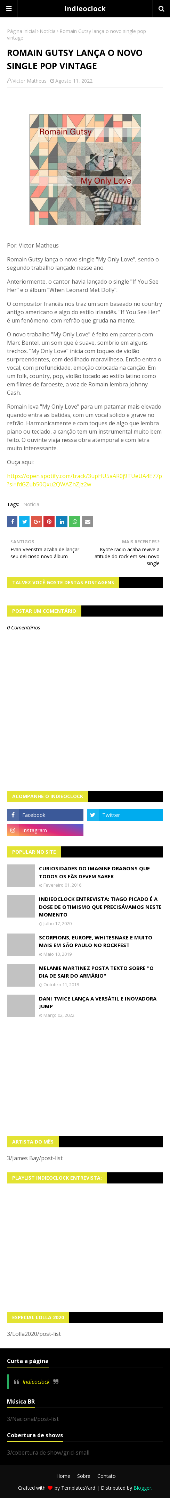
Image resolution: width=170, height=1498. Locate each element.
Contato (106, 1476)
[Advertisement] (85, 1077)
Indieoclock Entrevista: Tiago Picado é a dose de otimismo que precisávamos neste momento (100, 906)
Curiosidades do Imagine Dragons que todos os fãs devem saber (94, 872)
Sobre (83, 1476)
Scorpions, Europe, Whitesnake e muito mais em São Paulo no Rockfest (95, 941)
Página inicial (21, 31)
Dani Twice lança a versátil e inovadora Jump (97, 1002)
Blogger (142, 1487)
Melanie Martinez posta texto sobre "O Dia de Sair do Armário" (96, 971)
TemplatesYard (78, 1487)
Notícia (48, 31)
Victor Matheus (30, 80)
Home (63, 1476)
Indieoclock (85, 8)
